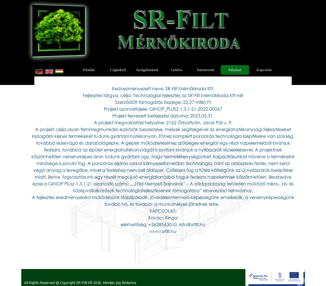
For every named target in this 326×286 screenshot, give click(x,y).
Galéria (176, 70)
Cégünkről (118, 70)
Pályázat (234, 70)
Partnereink (205, 70)
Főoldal (89, 70)
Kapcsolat (264, 70)
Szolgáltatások (147, 70)
